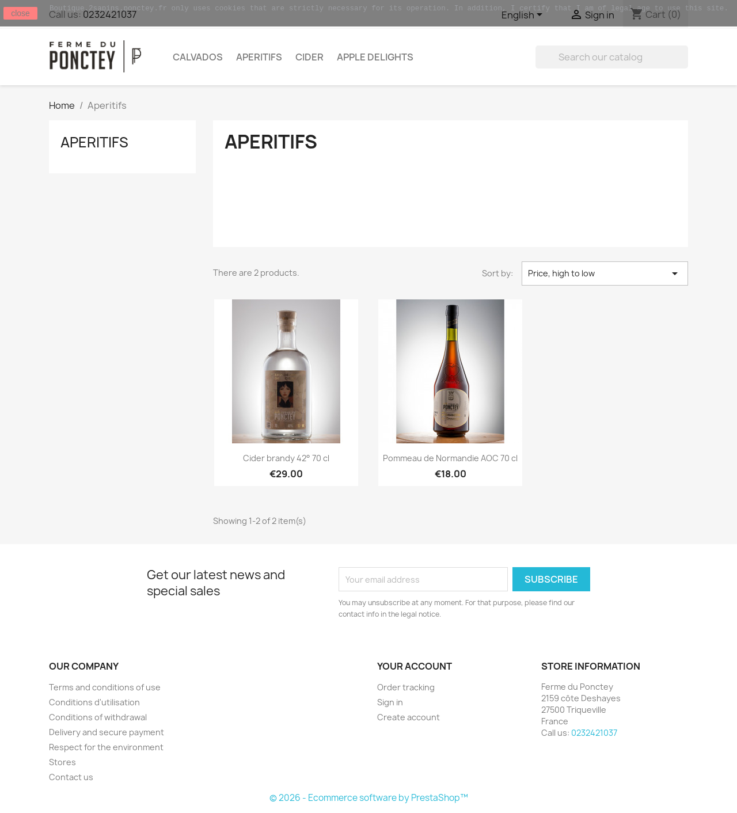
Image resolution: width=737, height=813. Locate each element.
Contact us (71, 777)
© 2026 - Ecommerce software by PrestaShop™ (368, 798)
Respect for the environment (106, 747)
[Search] (611, 57)
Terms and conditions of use (105, 687)
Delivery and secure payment (106, 732)
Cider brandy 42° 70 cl (286, 458)
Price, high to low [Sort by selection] (605, 273)
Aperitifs (259, 57)
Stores (62, 762)
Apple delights (375, 57)
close (20, 13)
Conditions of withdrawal (98, 717)
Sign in (390, 702)
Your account (414, 666)
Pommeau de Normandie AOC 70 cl (450, 458)
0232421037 (594, 732)
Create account (408, 717)
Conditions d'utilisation (94, 702)
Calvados (198, 57)
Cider (309, 57)
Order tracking (406, 687)
